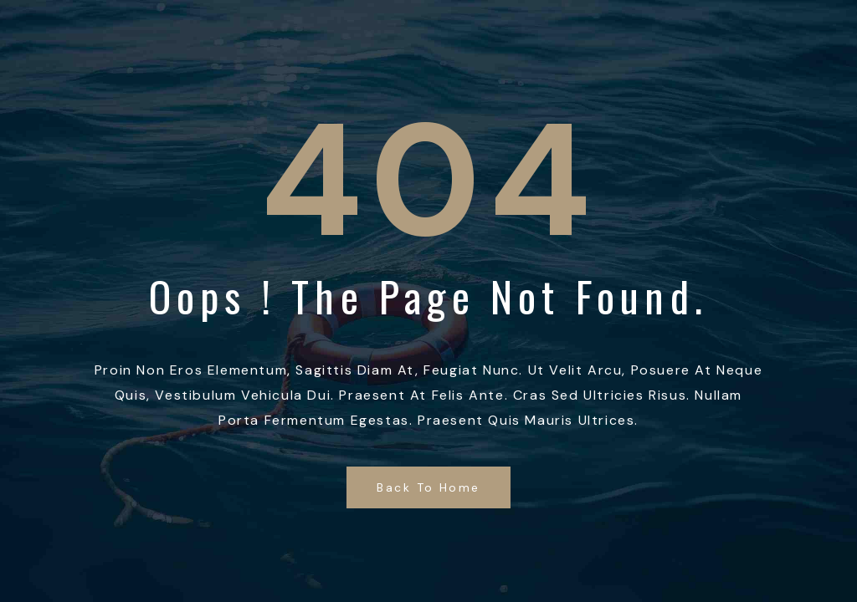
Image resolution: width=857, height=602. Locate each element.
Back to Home (428, 487)
